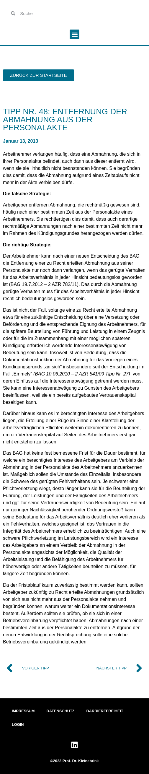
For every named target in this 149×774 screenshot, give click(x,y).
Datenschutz (61, 711)
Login (18, 724)
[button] (74, 34)
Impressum (23, 711)
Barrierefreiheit (104, 711)
